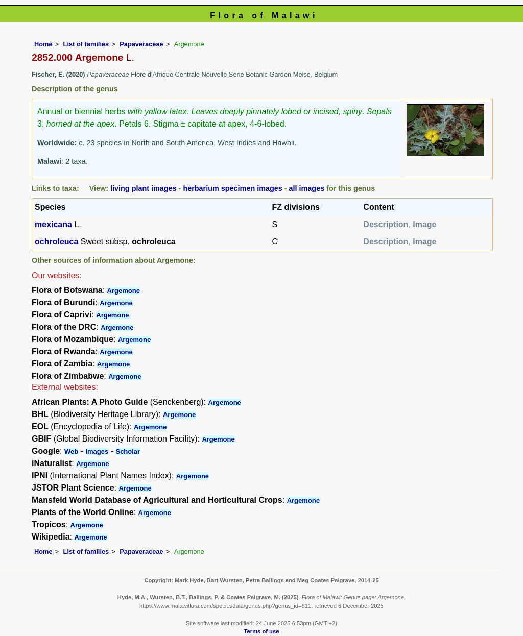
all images (307, 188)
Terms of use (261, 631)
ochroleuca (56, 241)
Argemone (123, 291)
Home (43, 44)
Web (71, 451)
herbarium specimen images (232, 188)
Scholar (127, 451)
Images (96, 451)
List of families (86, 44)
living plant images (143, 188)
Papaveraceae (141, 44)
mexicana (53, 224)
